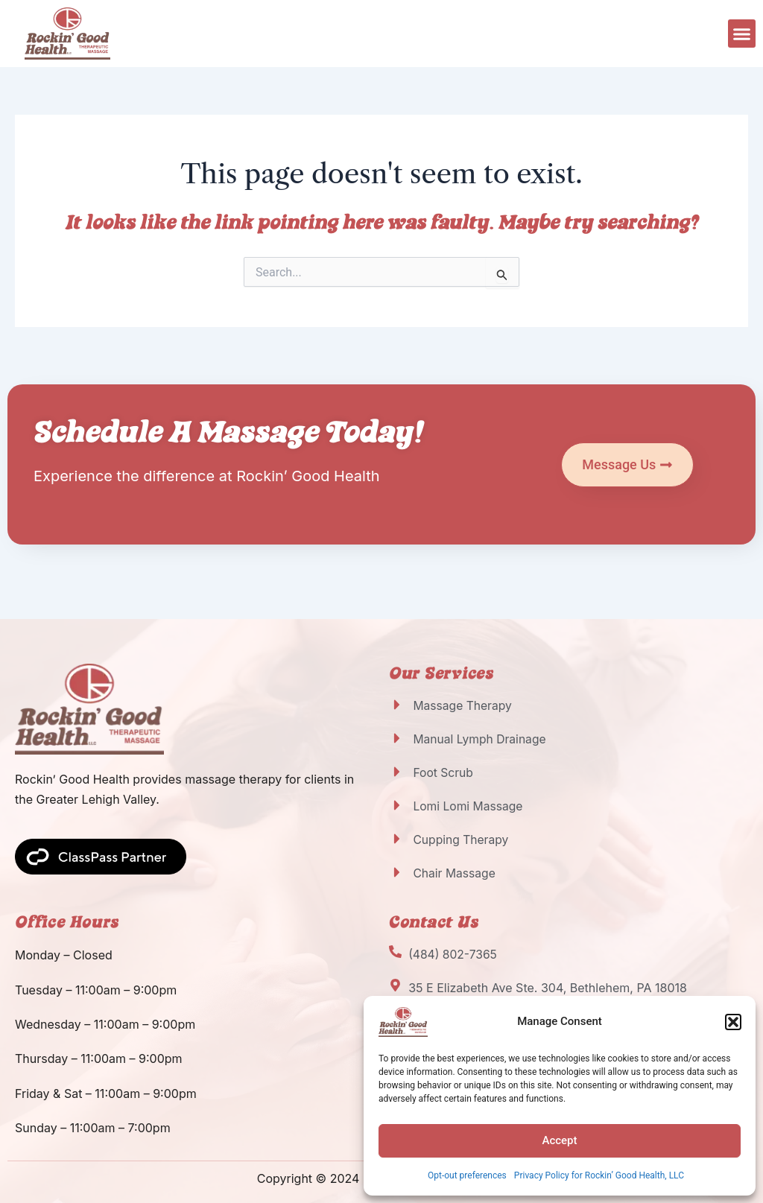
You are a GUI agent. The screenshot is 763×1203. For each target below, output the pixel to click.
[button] (733, 1022)
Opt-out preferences (467, 1175)
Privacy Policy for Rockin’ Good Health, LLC (599, 1175)
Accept (559, 1140)
